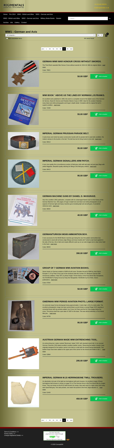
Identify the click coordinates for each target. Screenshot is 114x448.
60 (50, 49)
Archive (6, 22)
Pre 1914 (12, 14)
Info (11, 22)
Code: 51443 (46, 392)
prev (43, 49)
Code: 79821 (46, 70)
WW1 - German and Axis (44, 14)
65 (67, 49)
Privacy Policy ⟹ (9, 433)
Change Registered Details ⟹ (13, 435)
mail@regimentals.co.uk (101, 7)
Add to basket (94, 76)
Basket (58, 18)
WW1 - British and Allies (25, 14)
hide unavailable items (14, 38)
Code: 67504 (46, 282)
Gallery (17, 22)
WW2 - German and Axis (30, 18)
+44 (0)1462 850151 (100, 4)
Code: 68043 (46, 247)
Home (5, 14)
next (71, 49)
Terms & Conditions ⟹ (11, 431)
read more (57, 105)
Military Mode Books (48, 18)
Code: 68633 (46, 209)
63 (60, 49)
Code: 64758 (46, 316)
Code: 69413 (46, 169)
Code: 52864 (46, 354)
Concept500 (59, 444)
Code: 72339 (46, 108)
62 (57, 49)
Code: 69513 (46, 142)
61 (53, 49)
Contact (24, 22)
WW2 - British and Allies (11, 18)
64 (64, 49)
